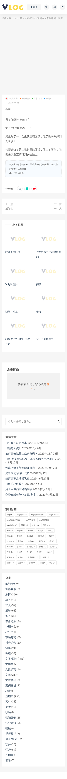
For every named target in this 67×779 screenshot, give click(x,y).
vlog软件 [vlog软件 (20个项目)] (12, 525)
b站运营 (10, 583)
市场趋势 (10, 637)
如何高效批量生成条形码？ (21, 453)
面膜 (21, 173)
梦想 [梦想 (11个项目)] (42, 546)
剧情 (8, 594)
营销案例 (10, 717)
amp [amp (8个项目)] (9, 514)
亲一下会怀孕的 (45, 338)
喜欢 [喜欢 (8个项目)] (50, 530)
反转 (8, 610)
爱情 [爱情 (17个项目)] (53, 546)
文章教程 (10, 680)
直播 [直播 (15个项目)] (10, 557)
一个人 (58, 208)
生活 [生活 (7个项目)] (19, 552)
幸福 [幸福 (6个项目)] (10, 536)
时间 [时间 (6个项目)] (10, 546)
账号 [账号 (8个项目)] (42, 563)
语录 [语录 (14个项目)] (32, 563)
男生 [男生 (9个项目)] (39, 552)
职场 (8, 712)
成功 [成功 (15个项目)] (10, 541)
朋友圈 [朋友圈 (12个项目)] (31, 546)
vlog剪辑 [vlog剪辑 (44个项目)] (53, 514)
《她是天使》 (13, 448)
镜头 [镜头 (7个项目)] (52, 563)
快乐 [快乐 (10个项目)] (30, 536)
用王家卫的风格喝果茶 (18, 489)
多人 (8, 615)
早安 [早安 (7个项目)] (52, 541)
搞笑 (8, 647)
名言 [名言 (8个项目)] (40, 530)
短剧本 (40, 18)
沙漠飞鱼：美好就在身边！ (21, 467)
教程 (8, 653)
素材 (8, 701)
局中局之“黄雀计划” (17, 473)
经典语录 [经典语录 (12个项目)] (33, 557)
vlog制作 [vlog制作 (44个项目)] (21, 514)
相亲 (8, 690)
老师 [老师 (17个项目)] (45, 557)
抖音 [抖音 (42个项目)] (31, 541)
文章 (8, 674)
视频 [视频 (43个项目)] (21, 563)
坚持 (38, 311)
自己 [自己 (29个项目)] (10, 563)
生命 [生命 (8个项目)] (10, 552)
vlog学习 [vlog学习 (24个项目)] (29, 520)
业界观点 (10, 589)
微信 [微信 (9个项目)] (19, 536)
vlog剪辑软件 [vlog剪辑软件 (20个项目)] (13, 520)
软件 (8, 744)
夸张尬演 (51, 18)
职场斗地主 (11, 311)
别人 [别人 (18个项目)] (46, 525)
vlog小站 (17, 18)
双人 (8, 605)
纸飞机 (9, 208)
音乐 (8, 760)
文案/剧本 (30, 18)
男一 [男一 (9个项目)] (29, 552)
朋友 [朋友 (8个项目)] (19, 546)
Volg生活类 (11, 284)
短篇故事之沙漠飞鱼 (17, 478)
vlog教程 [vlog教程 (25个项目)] (44, 520)
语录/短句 (11, 738)
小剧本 (9, 626)
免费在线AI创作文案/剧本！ (22, 494)
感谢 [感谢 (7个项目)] (51, 536)
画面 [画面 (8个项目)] (49, 552)
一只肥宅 (11, 98)
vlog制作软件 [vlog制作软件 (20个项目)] (37, 514)
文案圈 (9, 664)
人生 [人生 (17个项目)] (35, 525)
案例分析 (10, 685)
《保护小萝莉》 (14, 483)
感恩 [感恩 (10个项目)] (41, 536)
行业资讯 (10, 722)
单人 (8, 599)
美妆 (8, 706)
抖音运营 (10, 642)
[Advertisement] (33, 55)
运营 (8, 749)
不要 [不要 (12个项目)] (24, 525)
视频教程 (10, 733)
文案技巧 (10, 669)
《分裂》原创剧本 (16, 442)
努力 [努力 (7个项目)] (10, 530)
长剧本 (9, 755)
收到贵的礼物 (12, 251)
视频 (8, 728)
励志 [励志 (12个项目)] (20, 530)
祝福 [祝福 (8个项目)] (20, 557)
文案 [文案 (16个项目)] (42, 541)
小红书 (9, 631)
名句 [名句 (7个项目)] (30, 530)
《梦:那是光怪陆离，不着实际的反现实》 (29, 458)
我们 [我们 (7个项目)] (20, 541)
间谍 (39, 284)
